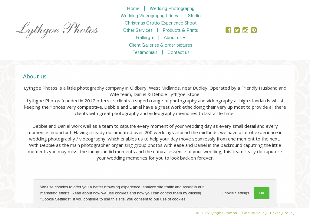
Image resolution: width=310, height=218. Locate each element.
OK (262, 193)
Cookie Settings (235, 193)
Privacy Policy (282, 212)
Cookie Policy (254, 212)
